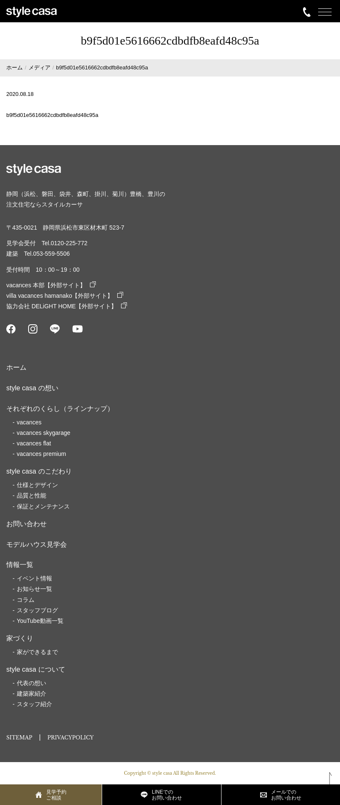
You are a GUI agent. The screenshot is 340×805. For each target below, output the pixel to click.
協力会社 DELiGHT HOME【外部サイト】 (66, 306)
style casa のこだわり (39, 471)
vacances (29, 422)
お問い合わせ (26, 523)
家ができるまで (37, 652)
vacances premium (41, 453)
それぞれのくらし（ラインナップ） (60, 408)
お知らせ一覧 (34, 588)
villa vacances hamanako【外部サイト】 (64, 295)
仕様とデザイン (37, 485)
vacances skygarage (44, 432)
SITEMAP (19, 737)
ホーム (16, 367)
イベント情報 (34, 578)
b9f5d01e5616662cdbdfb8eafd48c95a (52, 115)
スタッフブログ (37, 610)
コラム (25, 599)
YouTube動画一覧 (40, 620)
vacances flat (34, 443)
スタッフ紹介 (34, 704)
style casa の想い (32, 388)
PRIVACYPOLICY (70, 737)
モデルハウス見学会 (36, 544)
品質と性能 (31, 495)
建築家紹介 (31, 693)
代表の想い (31, 683)
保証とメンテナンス (43, 506)
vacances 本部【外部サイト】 (51, 285)
